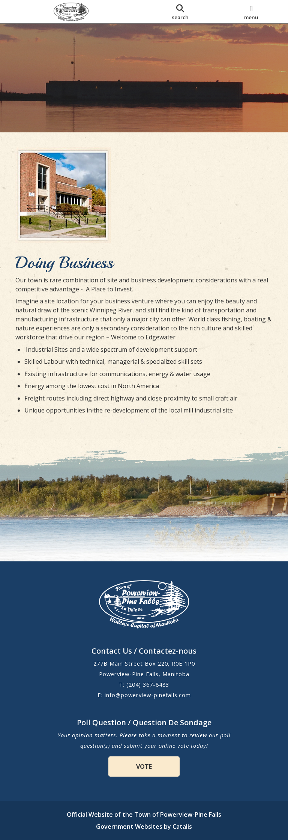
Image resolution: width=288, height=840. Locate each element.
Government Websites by (144, 826)
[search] (180, 11)
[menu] (251, 11)
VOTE (144, 766)
